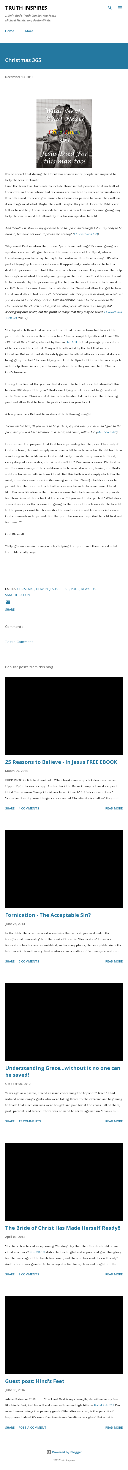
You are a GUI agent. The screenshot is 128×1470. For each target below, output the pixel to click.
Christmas (25, 589)
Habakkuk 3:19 (104, 1405)
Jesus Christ (59, 589)
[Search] (109, 7)
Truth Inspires (26, 7)
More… (30, 31)
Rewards (88, 589)
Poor (75, 589)
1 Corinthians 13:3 (86, 234)
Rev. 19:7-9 (37, 1252)
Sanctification (17, 595)
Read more (114, 808)
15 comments (30, 1121)
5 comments (29, 961)
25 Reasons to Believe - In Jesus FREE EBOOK (61, 761)
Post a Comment (19, 642)
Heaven (42, 589)
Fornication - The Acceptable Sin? (48, 914)
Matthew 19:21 (106, 432)
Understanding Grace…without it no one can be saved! (62, 1071)
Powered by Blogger (64, 1452)
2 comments (29, 1274)
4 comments (29, 808)
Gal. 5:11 (71, 342)
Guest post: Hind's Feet (34, 1380)
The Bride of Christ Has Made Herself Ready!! (62, 1227)
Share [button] (10, 609)
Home (9, 31)
